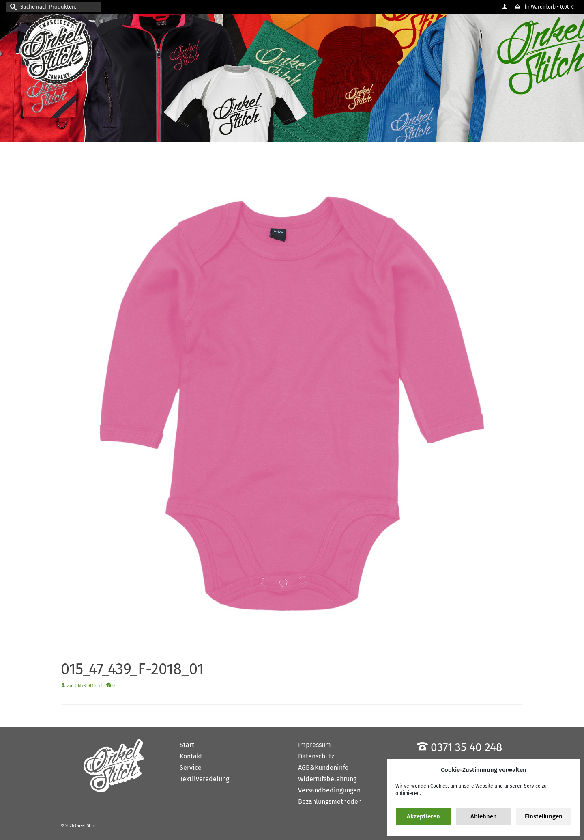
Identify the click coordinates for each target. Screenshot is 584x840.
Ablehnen (483, 816)
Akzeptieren (423, 816)
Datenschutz (316, 756)
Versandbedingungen (329, 790)
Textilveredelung (204, 779)
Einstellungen (544, 816)
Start (187, 745)
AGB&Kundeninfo (323, 767)
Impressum (314, 745)
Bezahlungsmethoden (330, 801)
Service (191, 767)
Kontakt (191, 756)
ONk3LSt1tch (87, 685)
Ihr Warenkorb (544, 7)
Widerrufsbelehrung (327, 779)
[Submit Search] (12, 7)
